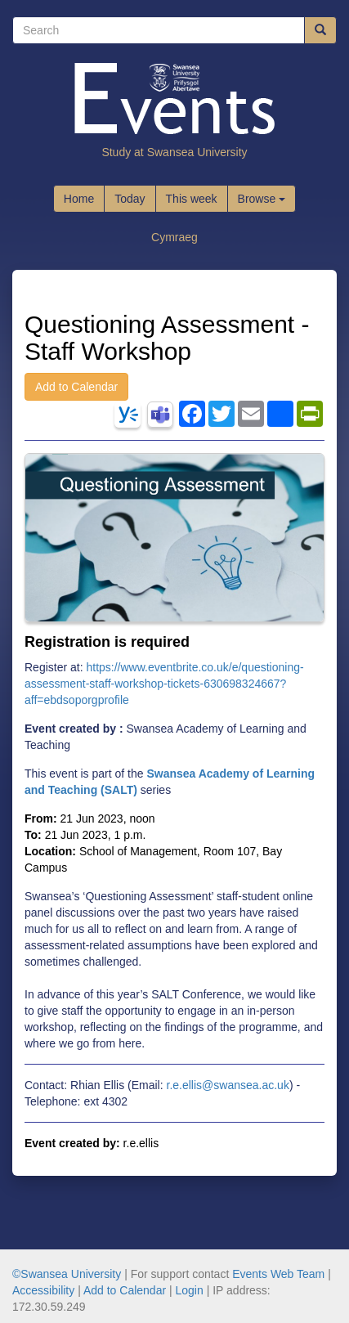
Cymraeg (174, 237)
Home (79, 198)
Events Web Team (278, 1273)
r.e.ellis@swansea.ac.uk (228, 1085)
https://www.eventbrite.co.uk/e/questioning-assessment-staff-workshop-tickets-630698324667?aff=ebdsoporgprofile (164, 683)
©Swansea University (66, 1273)
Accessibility (43, 1290)
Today (129, 198)
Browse (262, 198)
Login (190, 1290)
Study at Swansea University (174, 152)
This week (191, 198)
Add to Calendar (76, 386)
